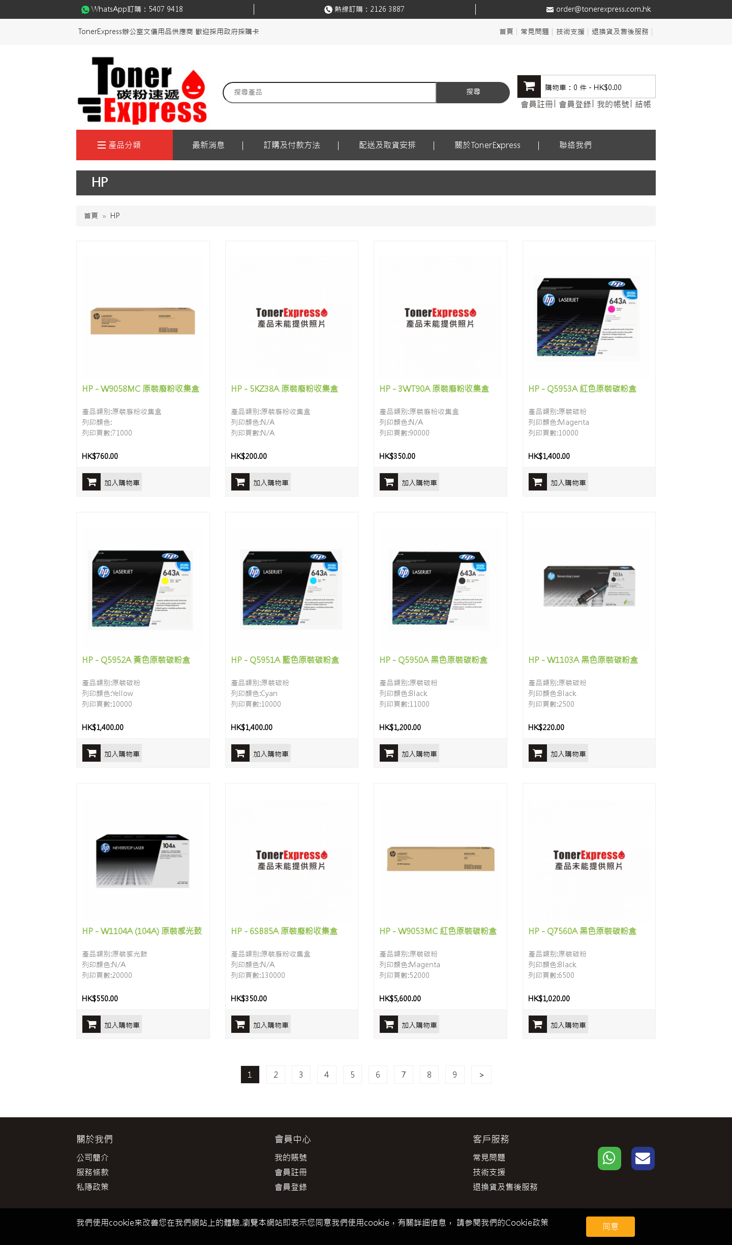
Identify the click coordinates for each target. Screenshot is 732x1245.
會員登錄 (575, 104)
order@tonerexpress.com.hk (603, 9)
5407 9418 (165, 9)
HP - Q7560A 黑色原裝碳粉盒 (582, 931)
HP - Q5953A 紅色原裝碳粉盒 (582, 389)
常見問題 (535, 31)
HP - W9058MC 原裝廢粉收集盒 (140, 389)
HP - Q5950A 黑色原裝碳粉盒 (433, 660)
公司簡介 (92, 1157)
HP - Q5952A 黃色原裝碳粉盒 (136, 660)
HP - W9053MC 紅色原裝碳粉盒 (438, 931)
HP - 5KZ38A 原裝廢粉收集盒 (284, 389)
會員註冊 (537, 104)
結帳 (643, 104)
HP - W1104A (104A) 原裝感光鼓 (142, 931)
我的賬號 (290, 1157)
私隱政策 (92, 1187)
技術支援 (570, 31)
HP (115, 215)
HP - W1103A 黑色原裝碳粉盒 (583, 660)
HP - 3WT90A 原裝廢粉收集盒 (434, 389)
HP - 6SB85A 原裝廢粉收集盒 (284, 931)
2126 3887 (387, 9)
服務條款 (92, 1172)
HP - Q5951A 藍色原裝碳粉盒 (285, 660)
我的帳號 (613, 104)
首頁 (506, 31)
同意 (610, 1227)
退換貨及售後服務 (620, 31)
